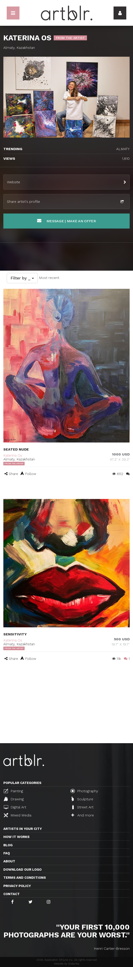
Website (13, 182)
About (9, 861)
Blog (8, 845)
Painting (13, 791)
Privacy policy (17, 886)
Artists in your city (22, 829)
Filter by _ (22, 278)
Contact (11, 894)
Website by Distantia (66, 963)
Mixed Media (17, 815)
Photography (84, 791)
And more (82, 815)
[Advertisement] (66, 709)
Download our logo (22, 870)
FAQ (6, 853)
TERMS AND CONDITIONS (24, 878)
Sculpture (82, 799)
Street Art (82, 807)
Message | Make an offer (66, 220)
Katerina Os (12, 455)
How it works (16, 837)
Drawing (14, 799)
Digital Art (15, 807)
